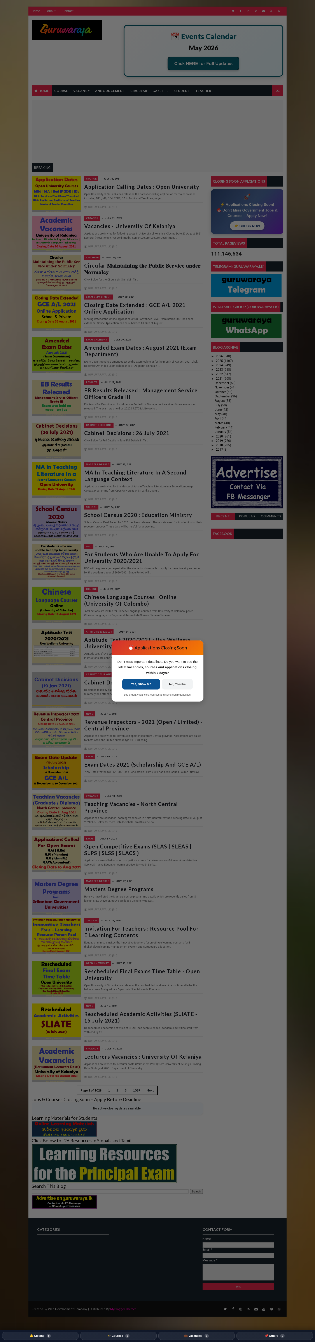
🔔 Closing (40, 1336)
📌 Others (275, 1336)
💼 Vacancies (196, 1336)
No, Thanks (177, 684)
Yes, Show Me (141, 684)
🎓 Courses (118, 1336)
